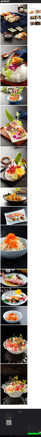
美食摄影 (31, 8)
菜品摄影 (34, 8)
